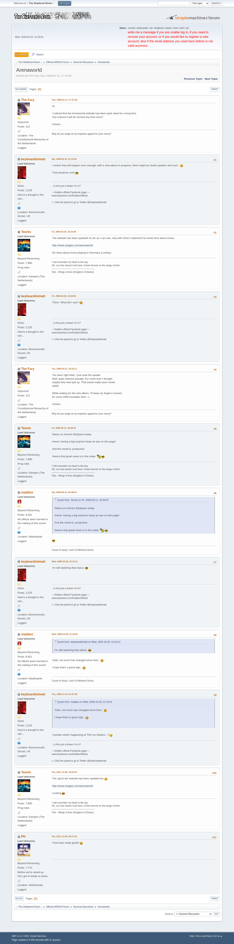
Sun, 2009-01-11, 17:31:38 (64, 100)
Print (214, 89)
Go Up (18, 898)
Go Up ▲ (218, 936)
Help (192, 936)
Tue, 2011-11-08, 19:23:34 (64, 772)
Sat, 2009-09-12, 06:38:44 (64, 492)
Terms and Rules (204, 936)
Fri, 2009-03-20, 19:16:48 (64, 232)
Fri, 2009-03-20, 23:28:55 (64, 296)
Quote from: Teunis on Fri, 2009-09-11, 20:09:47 (83, 500)
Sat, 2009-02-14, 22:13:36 (64, 159)
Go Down (20, 89)
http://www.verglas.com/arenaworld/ (72, 245)
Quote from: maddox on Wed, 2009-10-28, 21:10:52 (84, 702)
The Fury (27, 100)
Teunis (26, 231)
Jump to (169, 913)
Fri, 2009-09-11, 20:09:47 (64, 428)
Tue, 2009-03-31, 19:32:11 (64, 369)
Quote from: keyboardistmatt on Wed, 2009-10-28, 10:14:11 (89, 642)
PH (23, 836)
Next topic (211, 78)
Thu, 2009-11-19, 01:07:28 (64, 694)
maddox (27, 492)
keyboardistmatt (33, 159)
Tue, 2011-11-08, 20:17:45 (64, 836)
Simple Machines (38, 936)
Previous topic (193, 78)
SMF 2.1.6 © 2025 (20, 936)
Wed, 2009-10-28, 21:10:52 (65, 634)
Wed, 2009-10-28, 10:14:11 (65, 561)
